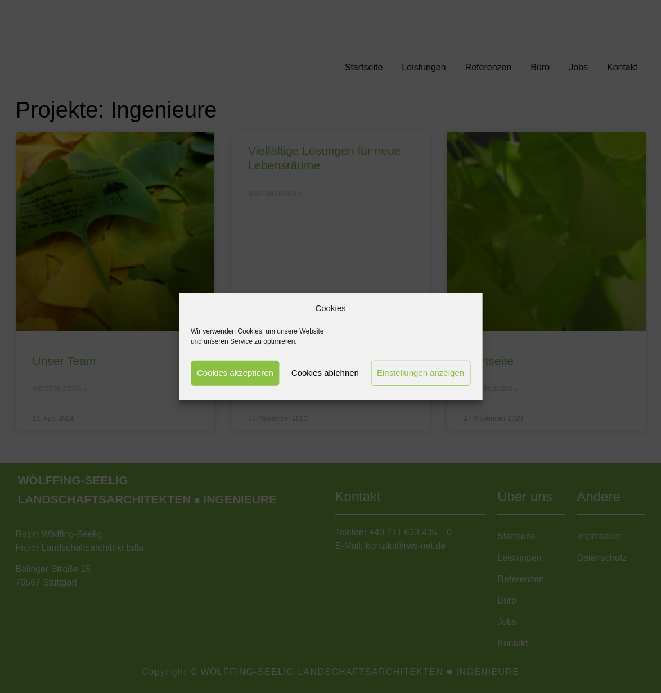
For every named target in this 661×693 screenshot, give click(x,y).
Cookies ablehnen (325, 372)
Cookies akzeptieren (235, 372)
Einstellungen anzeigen (420, 372)
